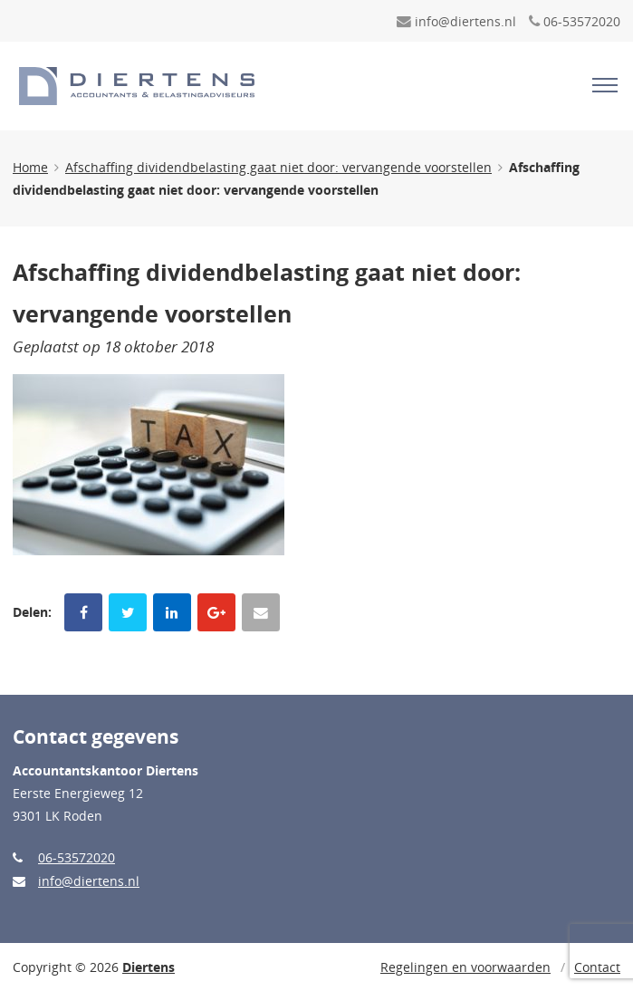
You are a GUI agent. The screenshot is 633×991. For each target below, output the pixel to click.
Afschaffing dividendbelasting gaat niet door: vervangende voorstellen (278, 167)
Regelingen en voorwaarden (465, 967)
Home (30, 167)
